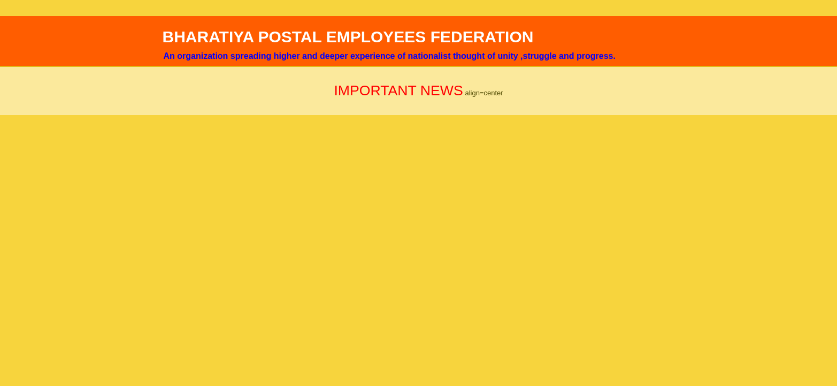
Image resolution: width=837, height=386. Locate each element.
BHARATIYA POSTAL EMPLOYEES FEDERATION (348, 37)
